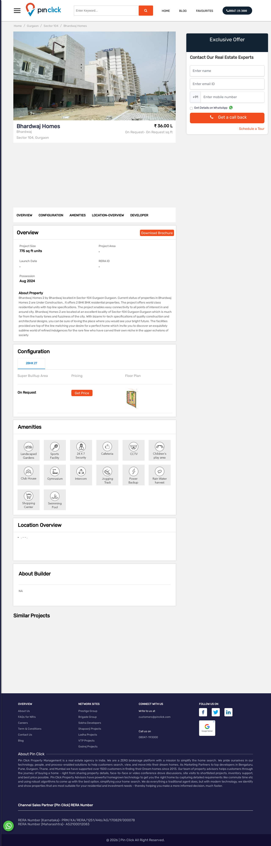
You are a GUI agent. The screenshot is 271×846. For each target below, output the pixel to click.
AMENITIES (77, 215)
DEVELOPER (139, 215)
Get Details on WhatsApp (210, 108)
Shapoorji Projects (89, 728)
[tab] (31, 363)
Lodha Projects (87, 734)
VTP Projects (86, 740)
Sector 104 (51, 26)
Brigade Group (87, 716)
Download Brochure (157, 233)
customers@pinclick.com (155, 716)
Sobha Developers (89, 722)
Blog (183, 11)
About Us (24, 711)
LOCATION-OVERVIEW (108, 215)
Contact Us (25, 734)
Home (166, 11)
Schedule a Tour (251, 129)
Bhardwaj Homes (75, 26)
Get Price (82, 393)
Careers (23, 722)
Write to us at (147, 711)
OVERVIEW (24, 215)
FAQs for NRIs (27, 716)
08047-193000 (148, 737)
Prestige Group (87, 711)
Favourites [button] (204, 11)
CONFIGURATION (51, 215)
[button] (17, 11)
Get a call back (227, 118)
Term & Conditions (29, 728)
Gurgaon (33, 26)
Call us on (145, 731)
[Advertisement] (95, 172)
